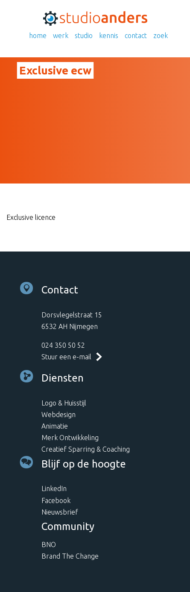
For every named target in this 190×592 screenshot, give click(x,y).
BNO (48, 544)
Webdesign (58, 414)
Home (38, 35)
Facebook (55, 500)
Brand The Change (70, 556)
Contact (136, 35)
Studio (84, 35)
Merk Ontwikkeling (70, 437)
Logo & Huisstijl (63, 403)
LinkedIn (54, 488)
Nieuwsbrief (59, 512)
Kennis (108, 35)
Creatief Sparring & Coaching (85, 449)
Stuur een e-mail (66, 357)
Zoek (160, 35)
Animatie (54, 426)
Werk (60, 35)
